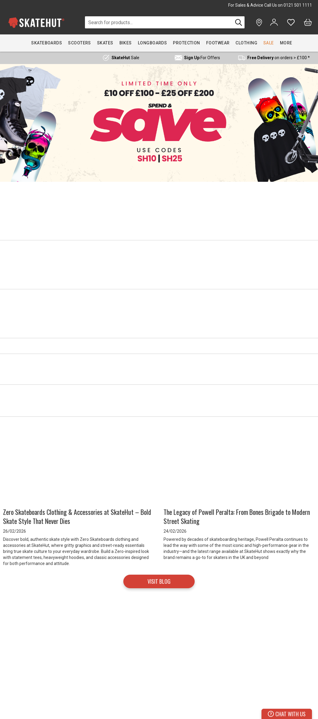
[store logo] (36, 22)
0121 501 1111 (298, 5)
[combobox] (159, 22)
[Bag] (308, 22)
